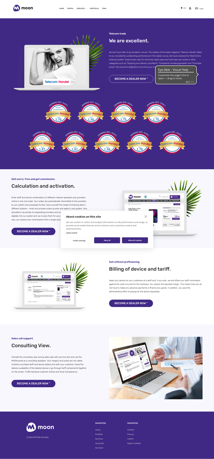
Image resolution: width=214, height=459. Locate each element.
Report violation (134, 443)
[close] (146, 216)
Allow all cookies (135, 240)
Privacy (130, 434)
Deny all (107, 240)
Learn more (71, 232)
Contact (130, 430)
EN (182, 8)
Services (99, 439)
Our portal (99, 443)
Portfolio (99, 434)
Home (97, 430)
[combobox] (183, 8)
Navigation (100, 423)
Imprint (130, 439)
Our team (99, 448)
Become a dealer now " (131, 79)
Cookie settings (79, 240)
